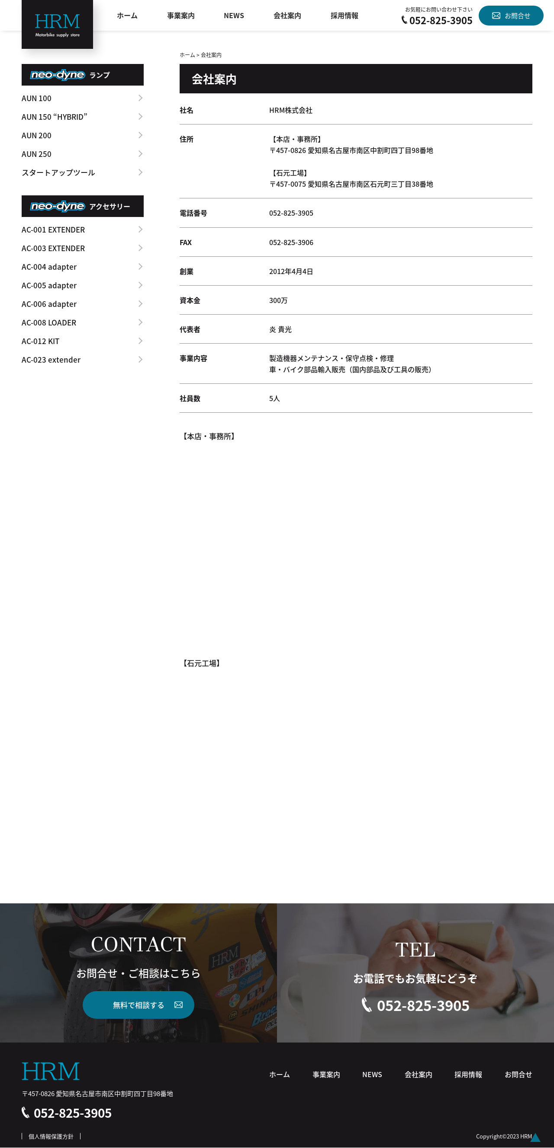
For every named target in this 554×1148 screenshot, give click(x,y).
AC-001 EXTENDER (53, 229)
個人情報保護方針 (51, 1136)
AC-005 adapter (49, 285)
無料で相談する (138, 1004)
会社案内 (287, 15)
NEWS (234, 15)
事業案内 (181, 15)
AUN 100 (37, 97)
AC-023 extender (51, 359)
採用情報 (344, 15)
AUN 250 (37, 153)
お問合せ (511, 15)
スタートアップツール (58, 172)
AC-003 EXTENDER (53, 247)
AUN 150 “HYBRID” (54, 116)
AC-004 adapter (49, 266)
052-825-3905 (437, 20)
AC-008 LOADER (49, 322)
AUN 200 (37, 135)
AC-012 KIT (40, 340)
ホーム (127, 15)
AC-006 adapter (49, 303)
